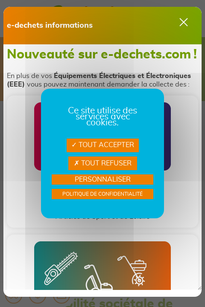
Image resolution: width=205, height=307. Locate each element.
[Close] (184, 22)
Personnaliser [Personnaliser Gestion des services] (103, 179)
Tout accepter (102, 145)
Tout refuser (103, 163)
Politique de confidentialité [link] (102, 194)
